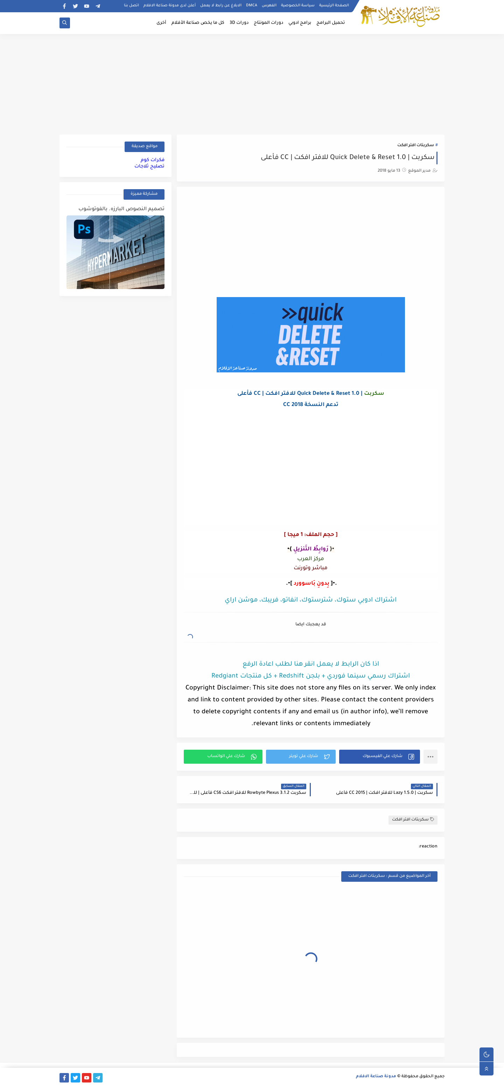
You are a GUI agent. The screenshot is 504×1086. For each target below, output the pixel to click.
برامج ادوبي (299, 23)
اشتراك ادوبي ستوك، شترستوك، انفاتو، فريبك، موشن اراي (311, 600)
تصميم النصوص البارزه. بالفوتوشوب (121, 209)
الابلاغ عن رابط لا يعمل (220, 6)
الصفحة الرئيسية (334, 6)
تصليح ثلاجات (149, 166)
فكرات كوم (152, 160)
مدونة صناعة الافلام (376, 1076)
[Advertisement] (252, 83)
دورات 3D (239, 23)
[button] (379, 757)
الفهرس (269, 6)
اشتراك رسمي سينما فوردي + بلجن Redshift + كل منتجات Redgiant (310, 676)
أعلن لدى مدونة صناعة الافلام (170, 6)
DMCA (251, 6)
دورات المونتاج (268, 23)
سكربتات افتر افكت (415, 145)
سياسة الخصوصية (298, 6)
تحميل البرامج (330, 23)
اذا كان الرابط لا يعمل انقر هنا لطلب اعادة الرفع (311, 664)
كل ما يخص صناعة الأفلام (198, 23)
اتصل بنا (131, 6)
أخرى (161, 23)
